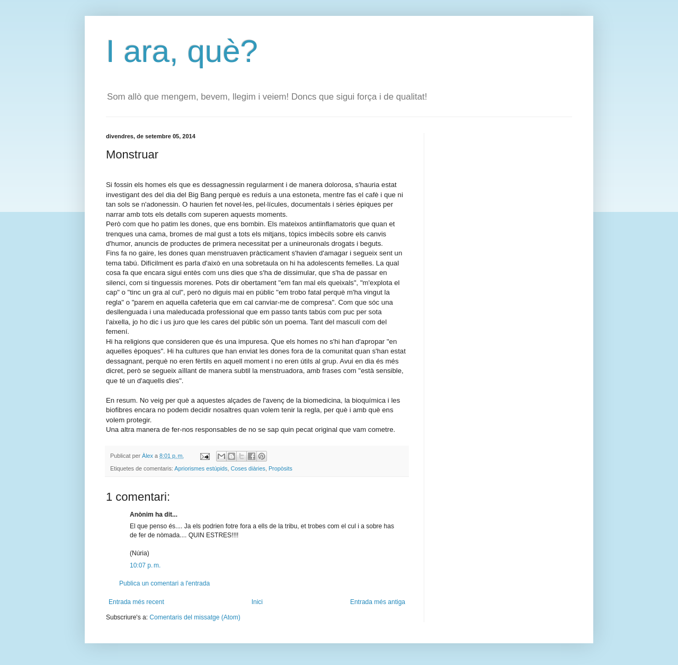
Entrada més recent (136, 602)
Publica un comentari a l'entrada (164, 583)
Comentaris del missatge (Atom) (194, 617)
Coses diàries (247, 468)
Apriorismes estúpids (200, 468)
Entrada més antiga (377, 602)
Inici (257, 602)
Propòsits (280, 468)
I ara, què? (182, 51)
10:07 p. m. (145, 565)
